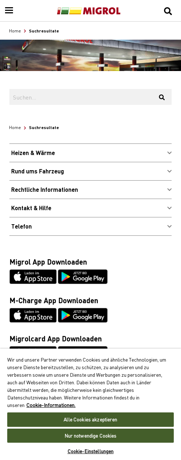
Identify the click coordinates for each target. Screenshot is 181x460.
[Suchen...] (80, 97)
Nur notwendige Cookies (91, 435)
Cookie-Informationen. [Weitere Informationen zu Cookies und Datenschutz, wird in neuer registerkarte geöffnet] (51, 404)
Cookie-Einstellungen (91, 451)
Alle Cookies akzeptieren (90, 419)
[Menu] (9, 11)
